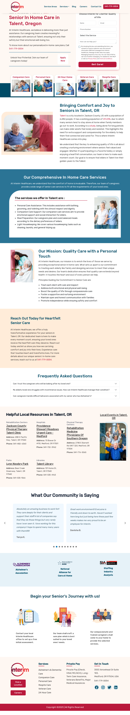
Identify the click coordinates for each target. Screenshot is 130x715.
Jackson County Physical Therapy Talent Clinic (16, 429)
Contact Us (96, 6)
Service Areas (50, 6)
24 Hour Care (44, 693)
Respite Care (44, 686)
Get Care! (97, 64)
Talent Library (45, 463)
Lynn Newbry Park (17, 463)
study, (93, 126)
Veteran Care (44, 689)
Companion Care (46, 678)
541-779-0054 (16, 48)
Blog (74, 6)
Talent (63, 115)
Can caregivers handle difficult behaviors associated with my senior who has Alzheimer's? (52, 396)
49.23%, (107, 119)
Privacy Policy (92, 58)
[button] (64, 6)
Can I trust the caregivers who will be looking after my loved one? (41, 384)
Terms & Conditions (106, 58)
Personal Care (45, 682)
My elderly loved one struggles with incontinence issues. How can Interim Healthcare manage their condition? (61, 390)
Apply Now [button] (63, 59)
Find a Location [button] (18, 684)
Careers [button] (18, 693)
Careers (83, 6)
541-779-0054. (44, 359)
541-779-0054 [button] (111, 6)
